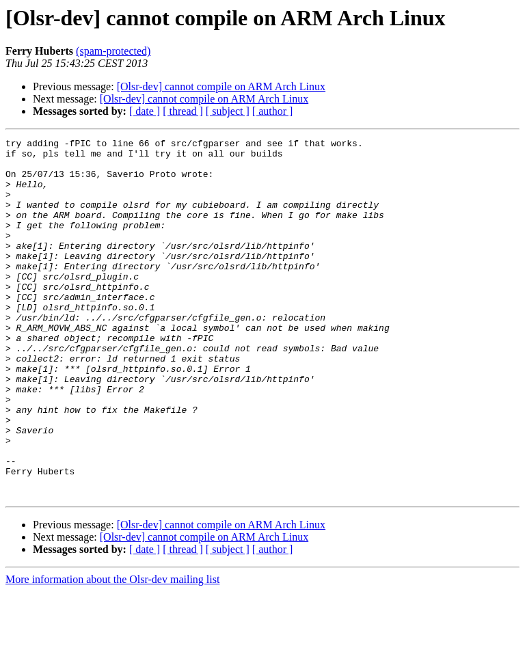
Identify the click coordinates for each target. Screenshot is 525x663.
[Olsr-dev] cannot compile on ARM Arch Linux (221, 86)
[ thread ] (183, 111)
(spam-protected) (113, 51)
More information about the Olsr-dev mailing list (112, 651)
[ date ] (144, 111)
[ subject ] (228, 111)
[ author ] (272, 111)
